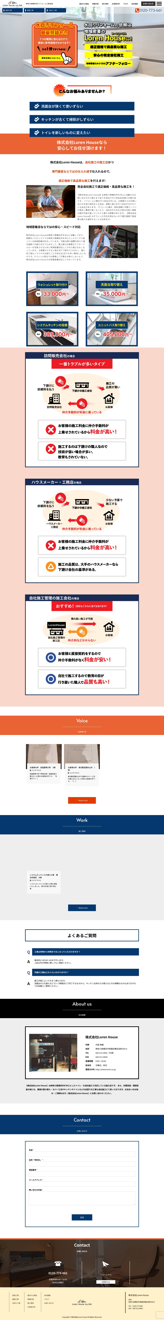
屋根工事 (30, 10)
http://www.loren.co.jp (106, 1069)
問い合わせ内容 (36, 1190)
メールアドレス (36, 1180)
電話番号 (33, 1170)
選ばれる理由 (84, 4)
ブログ (125, 4)
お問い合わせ (148, 4)
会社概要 (134, 4)
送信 (82, 1217)
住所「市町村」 (36, 1160)
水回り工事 (53, 10)
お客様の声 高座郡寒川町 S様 (43, 767)
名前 (31, 1150)
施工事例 (105, 4)
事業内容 (95, 4)
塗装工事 (8, 10)
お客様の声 (116, 4)
